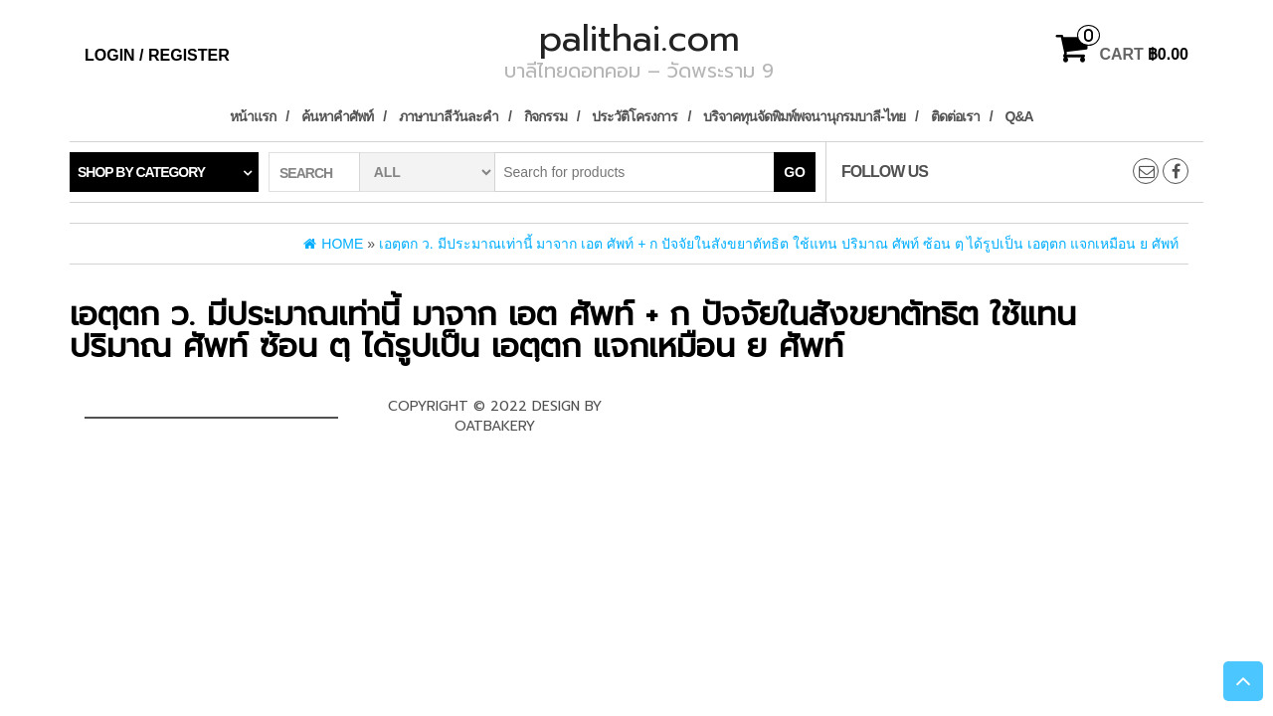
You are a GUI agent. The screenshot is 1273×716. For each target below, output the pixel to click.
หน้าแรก (252, 116)
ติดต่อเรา (955, 116)
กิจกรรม (545, 116)
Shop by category (141, 172)
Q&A (1019, 116)
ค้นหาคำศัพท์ (337, 116)
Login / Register (157, 55)
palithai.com (639, 39)
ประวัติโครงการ (634, 116)
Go (795, 172)
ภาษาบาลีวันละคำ (448, 116)
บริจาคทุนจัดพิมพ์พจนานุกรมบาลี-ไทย (804, 116)
